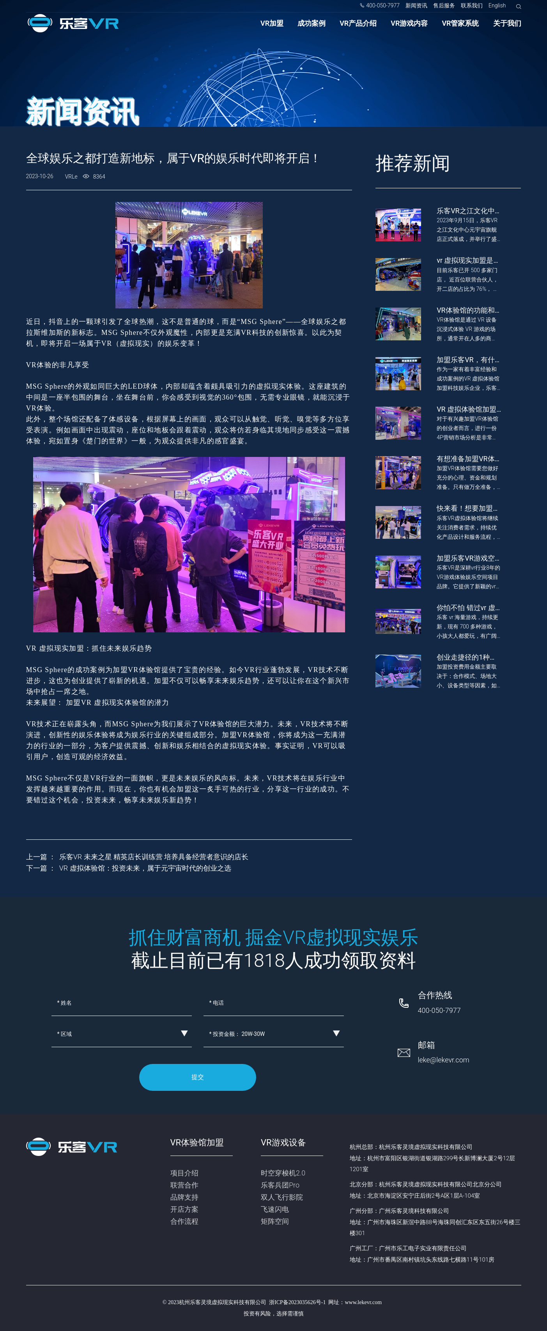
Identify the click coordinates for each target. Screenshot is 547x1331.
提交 (197, 1077)
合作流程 (184, 1221)
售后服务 (444, 5)
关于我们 (507, 23)
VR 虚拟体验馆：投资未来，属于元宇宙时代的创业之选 (145, 868)
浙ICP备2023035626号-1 (297, 1302)
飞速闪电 (275, 1209)
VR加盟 (271, 23)
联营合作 (184, 1185)
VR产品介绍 (358, 23)
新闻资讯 (416, 5)
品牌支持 (184, 1197)
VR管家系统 (460, 23)
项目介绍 (184, 1173)
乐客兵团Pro (280, 1185)
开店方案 (184, 1209)
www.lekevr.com (363, 1302)
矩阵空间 (275, 1221)
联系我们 (472, 5)
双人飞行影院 (282, 1197)
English (497, 5)
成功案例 (311, 23)
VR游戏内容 (409, 23)
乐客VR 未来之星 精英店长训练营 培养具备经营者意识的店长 (154, 857)
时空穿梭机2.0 (283, 1173)
